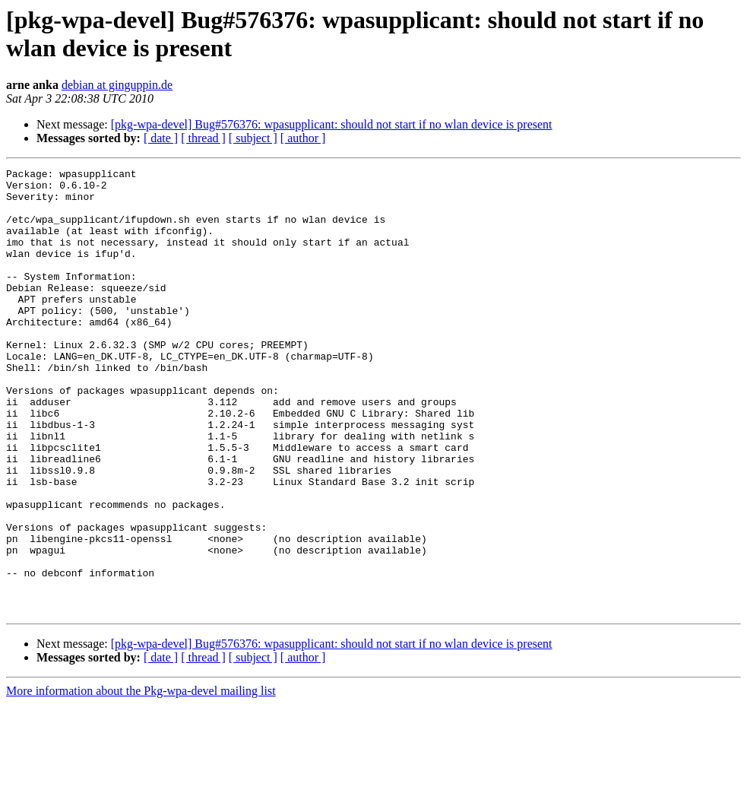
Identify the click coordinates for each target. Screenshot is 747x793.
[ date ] (161, 138)
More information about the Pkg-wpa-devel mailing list (141, 779)
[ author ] (303, 138)
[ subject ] (253, 138)
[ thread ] (203, 138)
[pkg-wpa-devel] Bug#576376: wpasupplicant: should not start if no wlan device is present (331, 124)
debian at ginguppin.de (117, 84)
